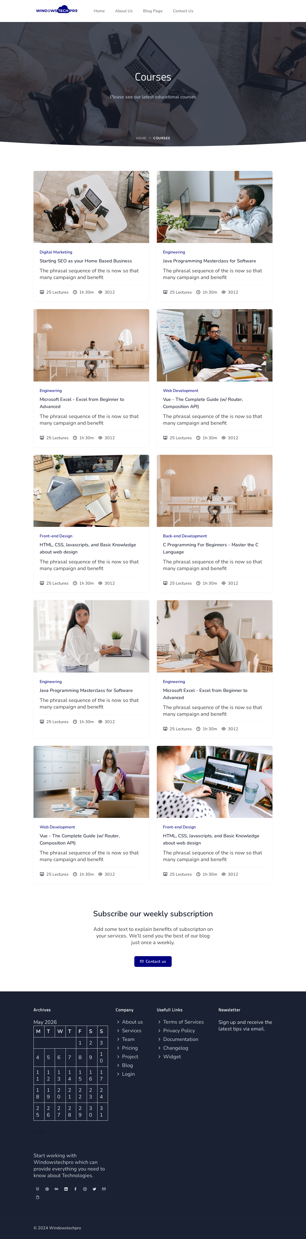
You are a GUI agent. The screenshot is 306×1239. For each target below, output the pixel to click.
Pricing (127, 1048)
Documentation (177, 1039)
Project (127, 1056)
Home (99, 11)
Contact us (153, 961)
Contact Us (183, 11)
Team (125, 1039)
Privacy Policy (176, 1030)
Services (128, 1030)
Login (125, 1074)
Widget (169, 1056)
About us (129, 1021)
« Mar (40, 1131)
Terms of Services (180, 1021)
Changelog (172, 1048)
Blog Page (153, 11)
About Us (124, 11)
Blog (124, 1065)
